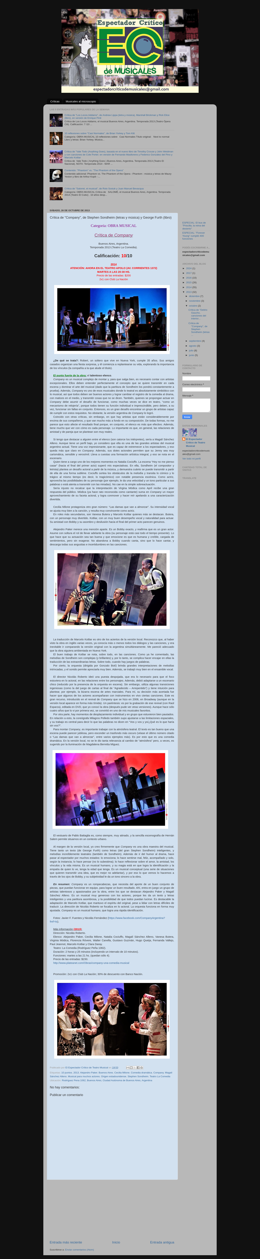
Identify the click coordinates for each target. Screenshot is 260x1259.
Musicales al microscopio (81, 101)
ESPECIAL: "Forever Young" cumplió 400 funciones (193, 235)
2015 (189, 282)
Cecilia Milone (121, 1072)
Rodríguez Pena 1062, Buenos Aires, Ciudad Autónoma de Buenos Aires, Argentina (107, 1080)
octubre (193, 305)
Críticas (55, 101)
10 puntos (66, 1072)
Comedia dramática (141, 1072)
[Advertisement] (112, 1210)
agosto (193, 345)
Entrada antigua (162, 1242)
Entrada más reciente (66, 1242)
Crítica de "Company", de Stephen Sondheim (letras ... (199, 329)
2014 (189, 287)
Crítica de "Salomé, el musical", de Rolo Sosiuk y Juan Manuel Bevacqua (104, 188)
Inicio (116, 1242)
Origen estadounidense (113, 1076)
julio (191, 350)
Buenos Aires (106, 1072)
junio (192, 355)
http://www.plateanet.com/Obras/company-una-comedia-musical (91, 962)
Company (158, 1072)
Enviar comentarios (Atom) (79, 1249)
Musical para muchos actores (84, 1076)
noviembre (195, 300)
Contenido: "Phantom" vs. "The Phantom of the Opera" (94, 170)
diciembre (194, 296)
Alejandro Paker (88, 1072)
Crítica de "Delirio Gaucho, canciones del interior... (197, 314)
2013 (76, 1072)
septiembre (195, 341)
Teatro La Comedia (160, 1076)
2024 (189, 268)
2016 (189, 277)
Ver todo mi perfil (191, 458)
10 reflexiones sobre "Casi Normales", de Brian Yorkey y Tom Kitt (99, 133)
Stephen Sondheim (138, 1076)
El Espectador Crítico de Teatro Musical (195, 442)
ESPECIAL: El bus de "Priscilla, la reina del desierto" (194, 225)
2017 (189, 273)
